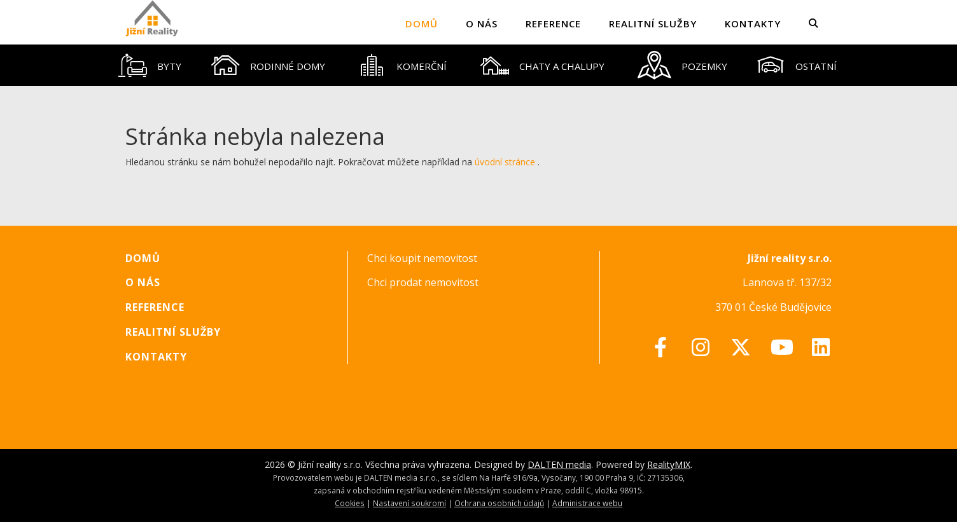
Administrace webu (587, 503)
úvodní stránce (505, 162)
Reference (553, 23)
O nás (482, 23)
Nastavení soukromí (409, 503)
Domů (421, 23)
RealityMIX (668, 464)
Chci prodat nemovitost (422, 282)
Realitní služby (653, 23)
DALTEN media (559, 464)
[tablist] (478, 65)
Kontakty (753, 23)
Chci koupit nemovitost (422, 258)
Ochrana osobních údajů (499, 503)
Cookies (350, 503)
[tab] (150, 65)
